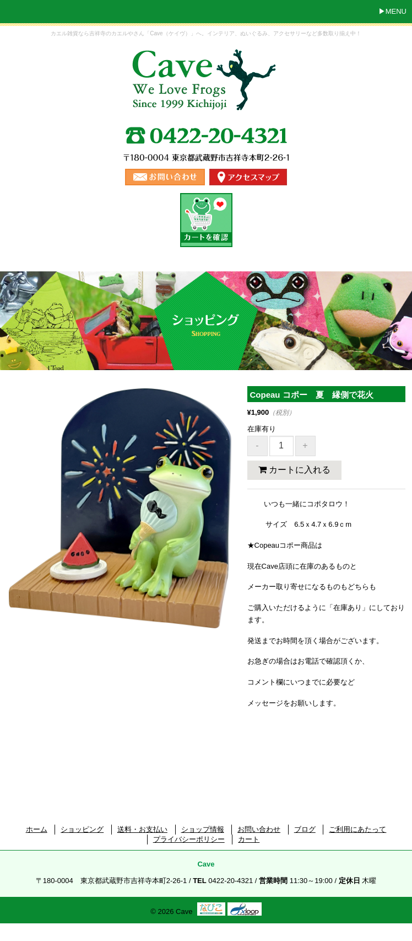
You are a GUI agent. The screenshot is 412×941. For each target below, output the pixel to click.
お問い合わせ (258, 829)
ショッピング (82, 829)
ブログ (305, 829)
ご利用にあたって (357, 829)
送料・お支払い (142, 829)
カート (248, 839)
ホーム (36, 829)
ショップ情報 (202, 829)
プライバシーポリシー (189, 839)
